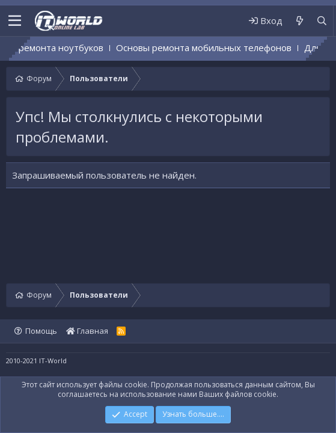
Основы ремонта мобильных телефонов (213, 47)
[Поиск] (322, 20)
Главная (87, 330)
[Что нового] (299, 20)
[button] (14, 21)
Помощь (41, 330)
